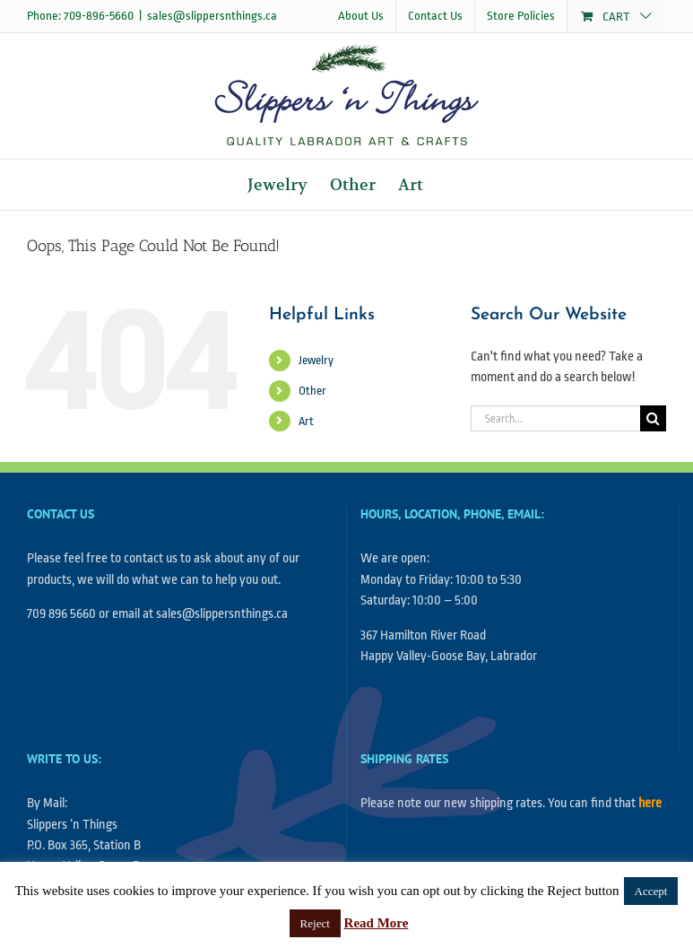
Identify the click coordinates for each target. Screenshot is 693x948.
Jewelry (316, 360)
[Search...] (555, 418)
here (650, 803)
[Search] (653, 418)
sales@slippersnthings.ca (212, 15)
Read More (376, 923)
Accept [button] (651, 891)
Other (312, 390)
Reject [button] (315, 923)
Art (306, 421)
